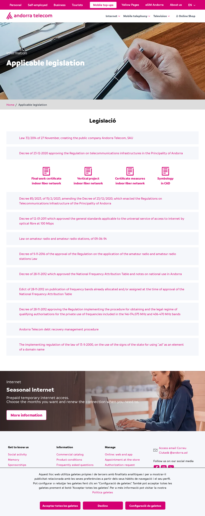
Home (10, 104)
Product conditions (69, 459)
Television (161, 16)
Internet (113, 16)
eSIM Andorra (154, 4)
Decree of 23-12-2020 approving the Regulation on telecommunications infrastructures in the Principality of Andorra (101, 153)
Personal (15, 5)
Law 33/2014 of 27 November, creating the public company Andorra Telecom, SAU (76, 138)
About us (176, 4)
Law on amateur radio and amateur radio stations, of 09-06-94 (63, 239)
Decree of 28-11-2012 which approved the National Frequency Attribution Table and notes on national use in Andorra (100, 274)
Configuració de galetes (145, 505)
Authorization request (120, 464)
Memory (13, 459)
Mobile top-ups (103, 5)
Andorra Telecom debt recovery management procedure (58, 329)
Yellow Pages (130, 4)
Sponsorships (17, 464)
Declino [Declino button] (103, 505)
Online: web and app (118, 454)
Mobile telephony (136, 16)
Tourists (77, 5)
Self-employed (37, 5)
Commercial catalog (69, 454)
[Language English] (192, 5)
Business (59, 5)
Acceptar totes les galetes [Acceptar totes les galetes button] (60, 505)
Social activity (17, 454)
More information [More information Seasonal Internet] (26, 415)
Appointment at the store (122, 459)
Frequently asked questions (74, 464)
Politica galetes (102, 492)
